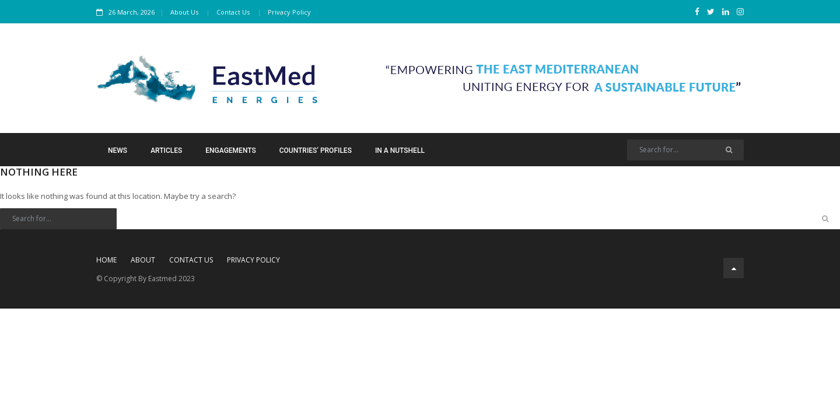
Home (106, 260)
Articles (166, 150)
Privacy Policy (289, 12)
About (143, 260)
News (117, 150)
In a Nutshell (400, 150)
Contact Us (233, 12)
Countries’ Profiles (315, 150)
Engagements (230, 150)
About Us (184, 12)
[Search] (685, 149)
